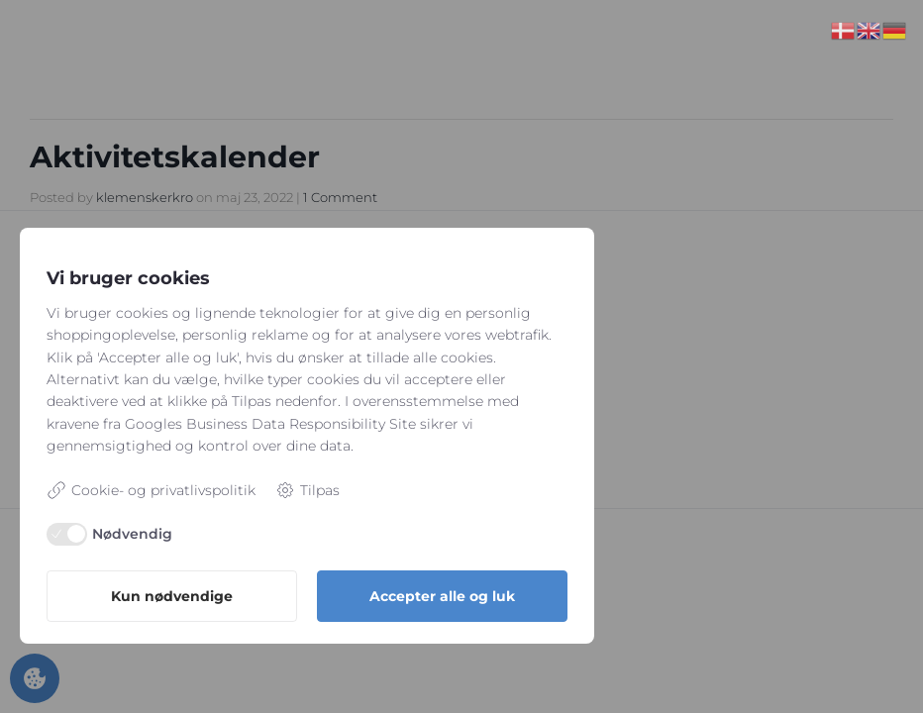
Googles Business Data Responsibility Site (270, 424)
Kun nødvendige (172, 596)
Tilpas (307, 490)
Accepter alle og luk (442, 596)
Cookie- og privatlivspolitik (151, 490)
